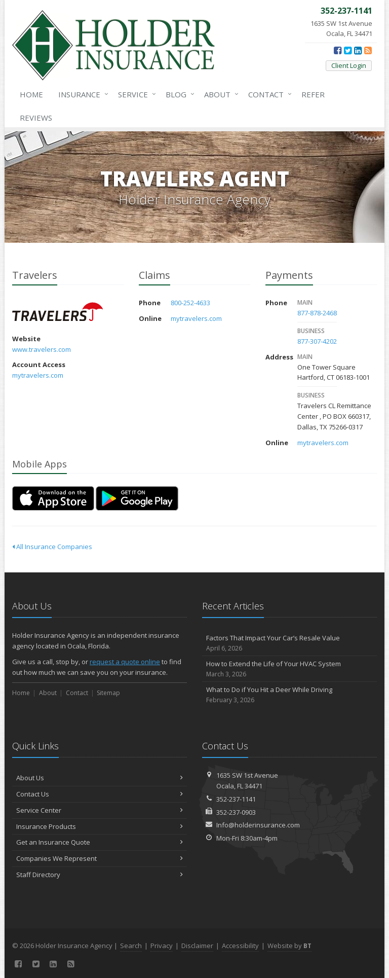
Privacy (161, 945)
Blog (178, 94)
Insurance (81, 94)
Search (131, 945)
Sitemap (108, 693)
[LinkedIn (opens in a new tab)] (358, 50)
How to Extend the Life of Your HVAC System (289, 669)
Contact (268, 94)
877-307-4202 (317, 341)
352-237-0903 (236, 812)
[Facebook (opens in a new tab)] (337, 50)
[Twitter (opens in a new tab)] (348, 50)
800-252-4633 (190, 302)
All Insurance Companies (52, 546)
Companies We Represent (99, 858)
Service (135, 94)
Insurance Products (99, 826)
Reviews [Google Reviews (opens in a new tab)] (36, 118)
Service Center (99, 810)
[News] (368, 50)
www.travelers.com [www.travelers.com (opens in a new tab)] (41, 349)
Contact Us (99, 794)
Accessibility (240, 945)
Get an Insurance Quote (99, 842)
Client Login (348, 65)
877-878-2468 (317, 312)
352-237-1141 (236, 799)
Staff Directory (99, 874)
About (219, 94)
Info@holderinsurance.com (258, 824)
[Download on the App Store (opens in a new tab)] (53, 498)
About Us (99, 777)
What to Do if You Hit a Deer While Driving (289, 695)
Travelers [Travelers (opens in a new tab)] (57, 311)
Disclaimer (197, 945)
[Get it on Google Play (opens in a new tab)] (137, 498)
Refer (313, 94)
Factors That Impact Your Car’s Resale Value (289, 643)
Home (31, 94)
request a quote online (125, 661)
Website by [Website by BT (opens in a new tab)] (289, 945)
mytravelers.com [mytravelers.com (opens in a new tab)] (37, 375)
